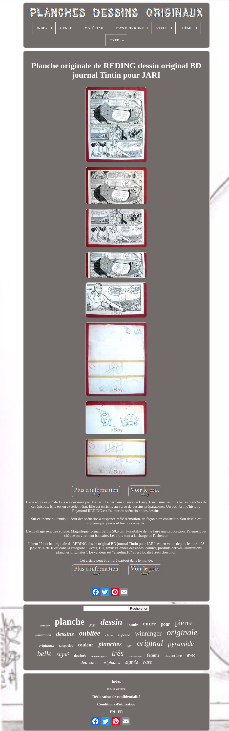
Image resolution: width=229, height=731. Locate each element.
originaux (46, 645)
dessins (65, 633)
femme (153, 655)
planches (110, 644)
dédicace (89, 662)
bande (133, 624)
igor (129, 645)
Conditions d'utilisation (116, 704)
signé (62, 654)
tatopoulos (66, 645)
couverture (173, 655)
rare (147, 662)
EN (112, 712)
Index (116, 681)
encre (149, 623)
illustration (43, 635)
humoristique (135, 656)
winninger (148, 633)
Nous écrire (116, 689)
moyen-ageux (99, 656)
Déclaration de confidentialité (116, 697)
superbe (124, 635)
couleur (85, 644)
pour (165, 624)
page (92, 625)
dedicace (45, 625)
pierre (184, 622)
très (118, 653)
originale (182, 632)
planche (70, 622)
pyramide (181, 643)
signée (131, 662)
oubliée (89, 633)
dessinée (80, 656)
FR (120, 712)
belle (44, 653)
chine (109, 635)
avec (191, 655)
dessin (111, 622)
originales (111, 662)
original (150, 642)
